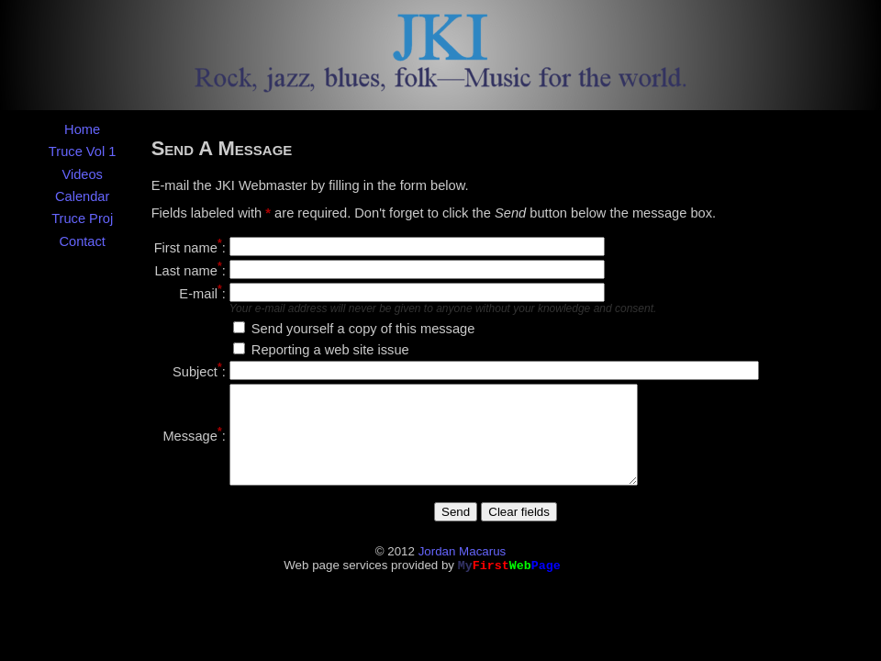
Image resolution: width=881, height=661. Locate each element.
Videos (82, 174)
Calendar (82, 196)
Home (82, 129)
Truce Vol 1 (83, 151)
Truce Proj (82, 218)
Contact (82, 241)
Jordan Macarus (462, 570)
